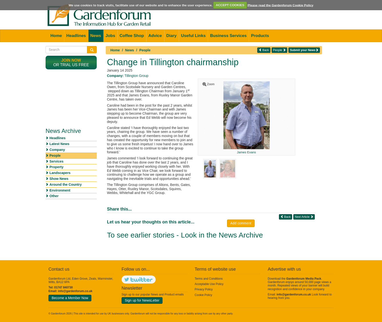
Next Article (304, 217)
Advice (155, 35)
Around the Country (65, 184)
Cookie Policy (203, 295)
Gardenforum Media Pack (303, 278)
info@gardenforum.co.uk (75, 291)
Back (264, 50)
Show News (58, 179)
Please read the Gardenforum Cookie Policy (280, 5)
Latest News (59, 144)
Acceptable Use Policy (209, 284)
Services (56, 161)
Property (56, 167)
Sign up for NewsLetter (142, 300)
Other (53, 196)
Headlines (76, 35)
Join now (71, 60)
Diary (171, 35)
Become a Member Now (70, 298)
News (95, 35)
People (145, 50)
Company (57, 150)
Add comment (240, 223)
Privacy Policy (204, 289)
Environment (59, 190)
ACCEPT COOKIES (230, 5)
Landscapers (59, 173)
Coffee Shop (132, 35)
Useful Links (193, 35)
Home (56, 35)
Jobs (110, 35)
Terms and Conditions (209, 278)
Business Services (228, 35)
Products (260, 35)
